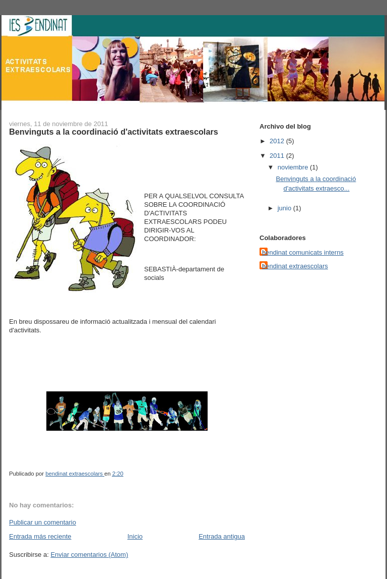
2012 (278, 141)
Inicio (135, 536)
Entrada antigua (222, 536)
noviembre (294, 167)
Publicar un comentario (42, 522)
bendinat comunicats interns (303, 252)
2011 (278, 155)
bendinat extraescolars (295, 266)
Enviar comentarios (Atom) (89, 554)
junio (285, 208)
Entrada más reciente (40, 536)
